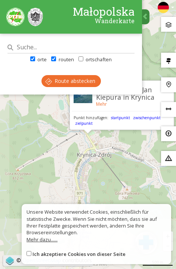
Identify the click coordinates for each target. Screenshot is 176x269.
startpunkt (120, 117)
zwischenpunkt (147, 117)
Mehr (101, 104)
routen (62, 59)
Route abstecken (70, 80)
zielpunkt (84, 123)
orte (38, 59)
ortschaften (95, 59)
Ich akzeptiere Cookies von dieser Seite (79, 254)
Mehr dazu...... (42, 239)
